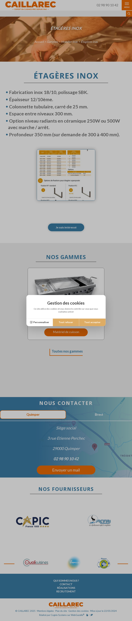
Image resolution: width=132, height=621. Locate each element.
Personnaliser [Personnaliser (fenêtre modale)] (41, 322)
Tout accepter (92, 322)
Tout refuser (66, 322)
